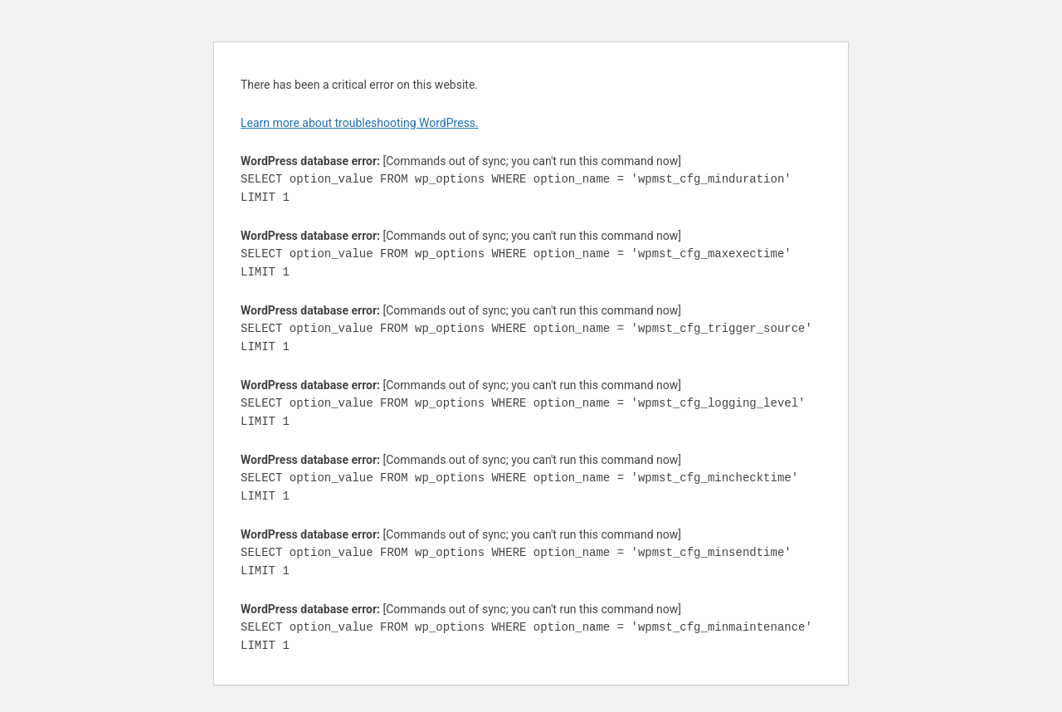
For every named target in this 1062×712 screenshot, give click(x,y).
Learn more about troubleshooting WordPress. (360, 122)
